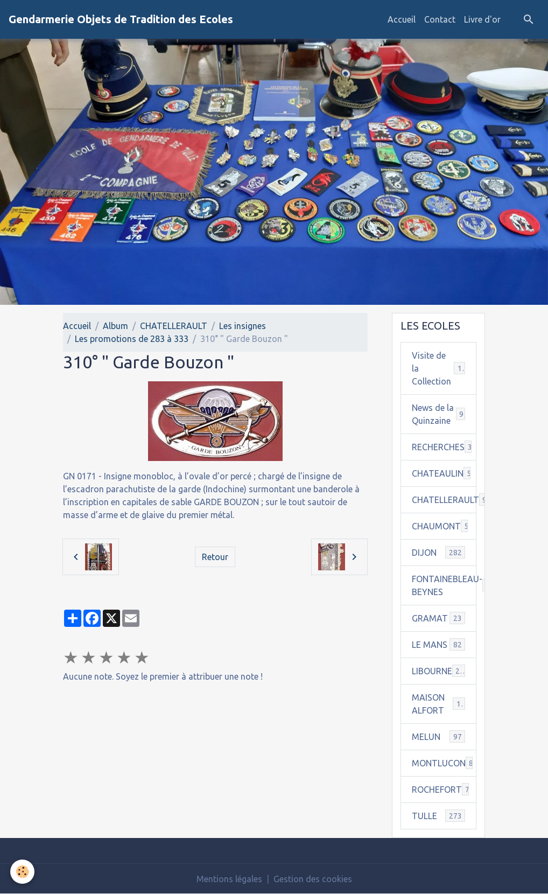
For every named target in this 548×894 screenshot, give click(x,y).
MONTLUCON (444, 763)
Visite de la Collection (439, 368)
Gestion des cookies (312, 879)
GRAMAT (439, 618)
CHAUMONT (444, 526)
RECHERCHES (444, 447)
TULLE (439, 815)
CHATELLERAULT (173, 326)
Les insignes (242, 326)
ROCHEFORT (443, 789)
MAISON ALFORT (439, 704)
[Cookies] (23, 872)
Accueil (402, 19)
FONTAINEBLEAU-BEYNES (444, 585)
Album (115, 326)
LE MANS (439, 644)
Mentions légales (229, 879)
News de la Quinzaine (439, 414)
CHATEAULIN (444, 473)
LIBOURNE (439, 671)
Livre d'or (482, 19)
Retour (215, 557)
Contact (439, 19)
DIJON (439, 552)
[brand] (121, 19)
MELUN (439, 736)
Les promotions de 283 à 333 (131, 339)
